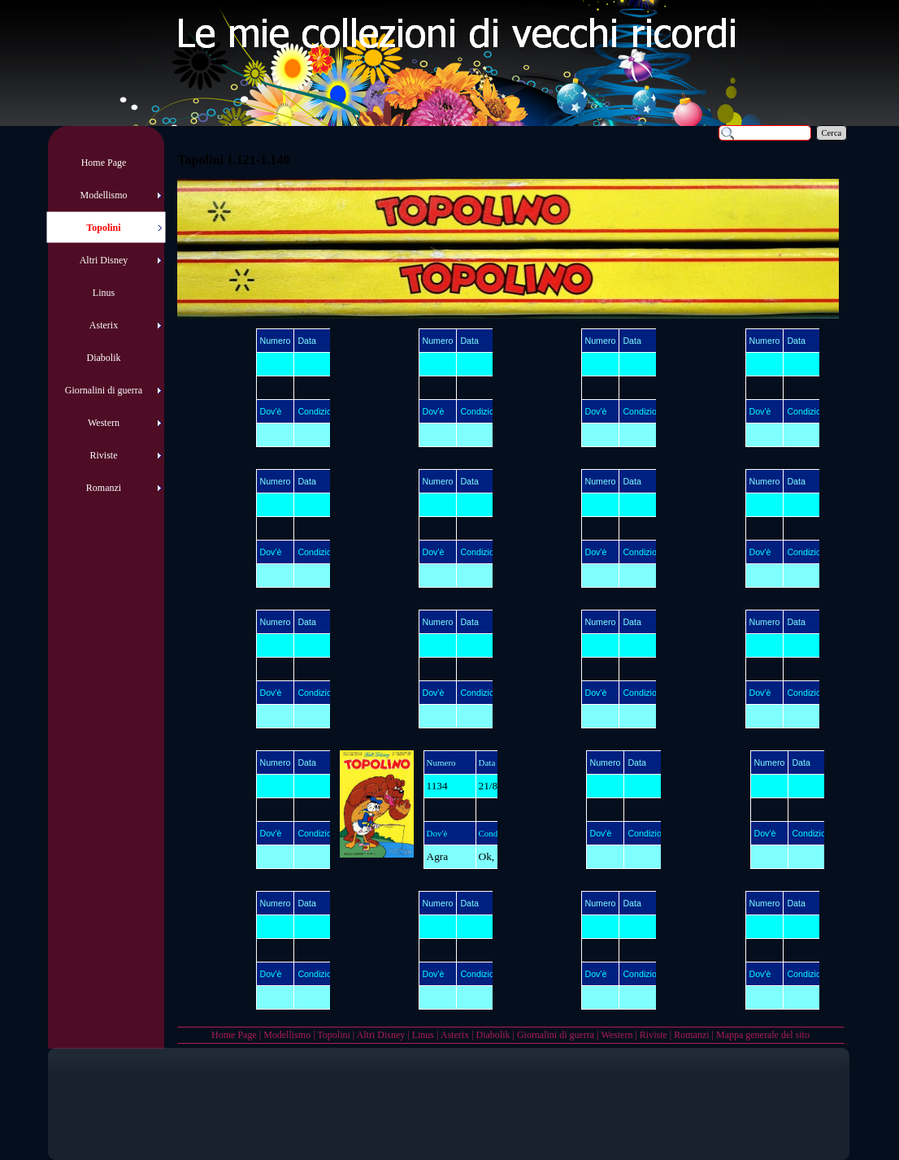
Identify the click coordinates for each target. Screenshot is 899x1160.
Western (616, 1035)
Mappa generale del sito (763, 1035)
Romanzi (691, 1035)
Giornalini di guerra (555, 1035)
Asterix (455, 1035)
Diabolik (493, 1035)
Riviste (653, 1035)
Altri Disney (381, 1035)
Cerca (832, 132)
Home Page (234, 1035)
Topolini (333, 1035)
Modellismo (287, 1035)
